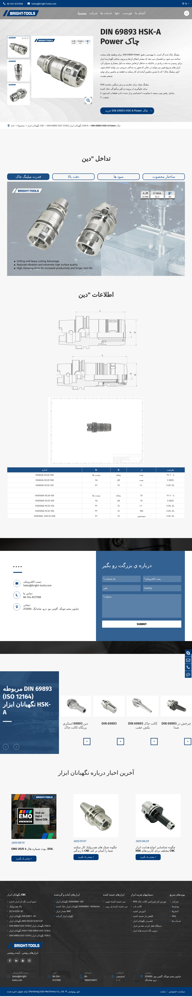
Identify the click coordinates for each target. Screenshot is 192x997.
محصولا (82, 13)
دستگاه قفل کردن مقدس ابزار (147, 926)
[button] (6, 749)
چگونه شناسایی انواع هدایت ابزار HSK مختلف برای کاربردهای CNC (155, 850)
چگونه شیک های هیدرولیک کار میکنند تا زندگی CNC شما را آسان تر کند (95, 850)
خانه (13, 127)
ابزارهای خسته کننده (113, 895)
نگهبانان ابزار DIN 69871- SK (22, 917)
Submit (142, 624)
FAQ (174, 917)
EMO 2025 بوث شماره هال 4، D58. (32, 849)
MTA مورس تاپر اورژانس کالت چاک (149, 902)
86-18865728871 (90, 979)
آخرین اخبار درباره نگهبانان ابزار (96, 773)
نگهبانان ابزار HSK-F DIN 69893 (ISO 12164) (29, 931)
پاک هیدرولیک (15, 907)
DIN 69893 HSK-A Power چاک (105, 127)
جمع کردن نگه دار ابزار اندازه (22, 902)
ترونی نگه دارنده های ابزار (145, 931)
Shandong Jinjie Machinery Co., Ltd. (46, 992)
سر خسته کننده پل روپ (116, 907)
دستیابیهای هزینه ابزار (142, 895)
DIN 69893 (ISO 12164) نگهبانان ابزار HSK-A (67, 127)
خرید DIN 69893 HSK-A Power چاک (128, 110)
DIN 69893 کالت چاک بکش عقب (142, 728)
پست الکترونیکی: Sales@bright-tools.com (37, 583)
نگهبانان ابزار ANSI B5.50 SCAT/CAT (26, 921)
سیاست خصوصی (176, 992)
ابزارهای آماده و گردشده (67, 895)
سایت (163, 992)
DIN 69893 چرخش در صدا (176, 728)
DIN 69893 (109, 726)
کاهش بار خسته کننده (143, 917)
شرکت (93, 13)
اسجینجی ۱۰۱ (120, 979)
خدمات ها (106, 13)
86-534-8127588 (13, 3)
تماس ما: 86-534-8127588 (32, 595)
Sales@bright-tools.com (41, 3)
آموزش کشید (139, 912)
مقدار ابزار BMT (63, 912)
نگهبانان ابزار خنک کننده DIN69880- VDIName (78, 907)
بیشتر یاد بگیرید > (24, 859)
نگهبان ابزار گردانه (64, 917)
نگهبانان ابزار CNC (35, 127)
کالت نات (137, 907)
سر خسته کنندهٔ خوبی (115, 902)
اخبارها (175, 912)
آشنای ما (140, 13)
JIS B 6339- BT (16, 912)
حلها (117, 13)
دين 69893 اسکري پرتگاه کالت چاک (75, 728)
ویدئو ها (175, 907)
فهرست (127, 13)
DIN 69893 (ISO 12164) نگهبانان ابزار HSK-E (30, 936)
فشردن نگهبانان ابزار (143, 921)
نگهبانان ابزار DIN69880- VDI (69, 902)
